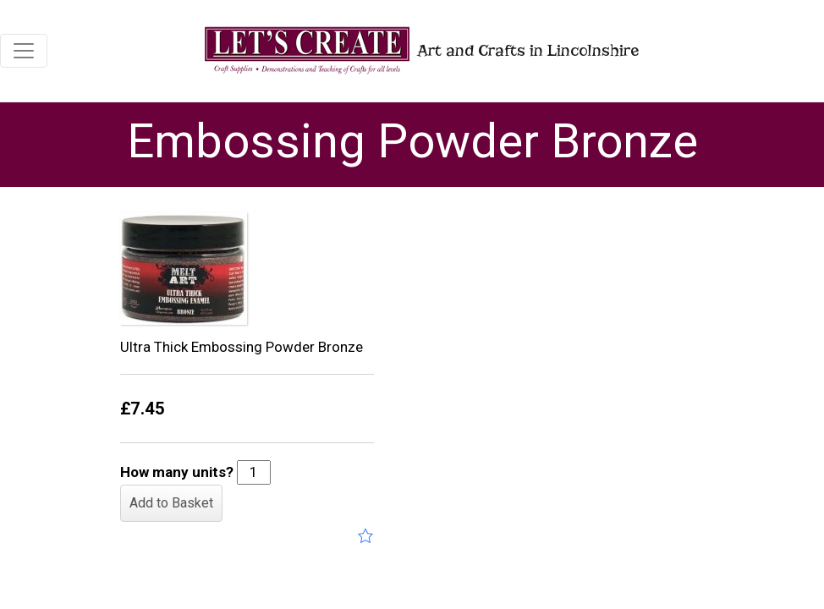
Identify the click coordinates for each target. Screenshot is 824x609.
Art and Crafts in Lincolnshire (420, 50)
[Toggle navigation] (23, 51)
